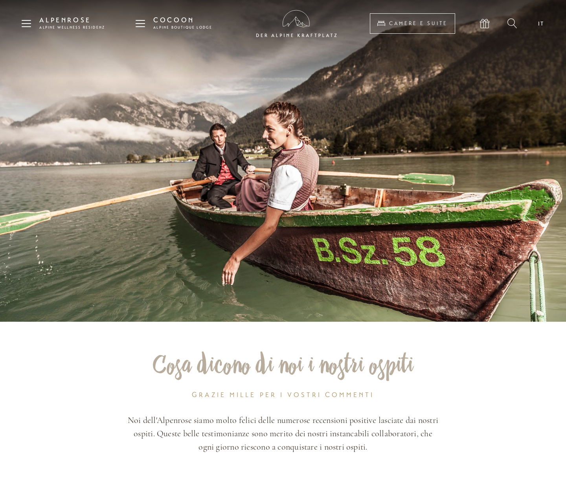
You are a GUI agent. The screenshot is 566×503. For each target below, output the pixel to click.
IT (541, 23)
